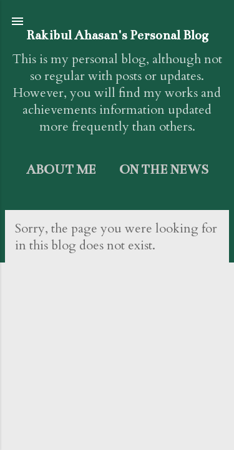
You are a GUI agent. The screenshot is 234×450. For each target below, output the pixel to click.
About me (61, 170)
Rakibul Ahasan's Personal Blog (117, 35)
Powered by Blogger (117, 397)
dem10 (152, 426)
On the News (163, 170)
